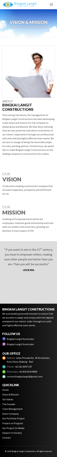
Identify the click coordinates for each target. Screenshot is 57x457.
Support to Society (12, 432)
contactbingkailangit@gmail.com (24, 376)
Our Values (7, 399)
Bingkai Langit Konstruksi (18, 338)
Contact (6, 437)
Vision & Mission (10, 394)
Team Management (12, 408)
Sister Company (10, 413)
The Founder (8, 404)
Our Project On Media (13, 428)
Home (5, 389)
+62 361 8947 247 (23, 366)
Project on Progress (12, 423)
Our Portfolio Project (13, 418)
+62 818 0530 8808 (28, 371)
